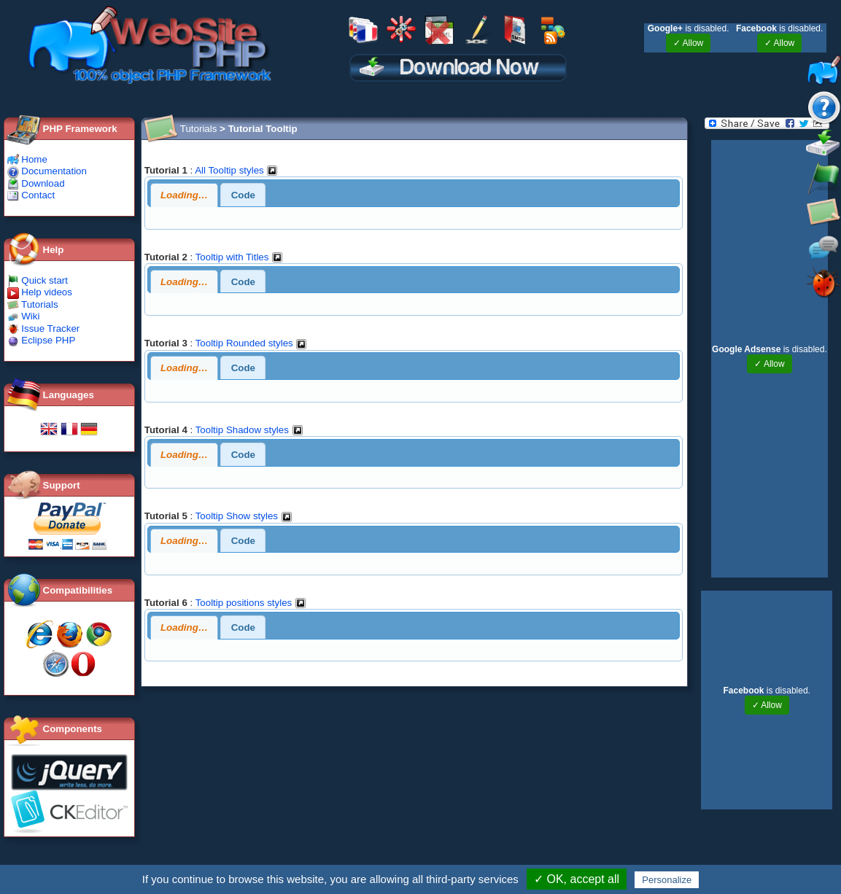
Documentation (47, 171)
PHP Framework (80, 128)
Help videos (39, 292)
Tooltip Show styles (243, 515)
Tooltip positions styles (250, 602)
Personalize (666, 879)
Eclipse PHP (41, 340)
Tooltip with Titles (239, 257)
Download (36, 183)
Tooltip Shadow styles (249, 429)
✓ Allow (688, 43)
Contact (31, 195)
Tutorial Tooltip (263, 128)
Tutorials (32, 304)
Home (27, 159)
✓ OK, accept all (576, 879)
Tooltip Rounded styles (251, 343)
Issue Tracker (43, 328)
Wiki (23, 316)
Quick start (37, 280)
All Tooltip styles (236, 170)
